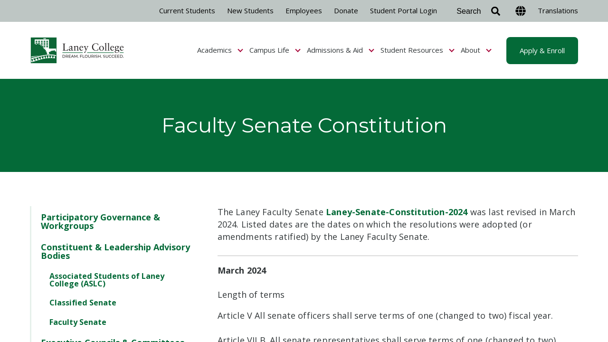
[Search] (476, 11)
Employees (303, 10)
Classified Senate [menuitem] (82, 302)
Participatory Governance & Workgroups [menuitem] (100, 221)
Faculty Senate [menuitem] (77, 322)
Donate (346, 10)
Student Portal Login (403, 10)
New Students (250, 10)
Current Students (187, 10)
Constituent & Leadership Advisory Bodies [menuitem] (115, 251)
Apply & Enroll (542, 50)
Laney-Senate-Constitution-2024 (396, 212)
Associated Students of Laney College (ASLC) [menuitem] (106, 280)
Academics (220, 50)
